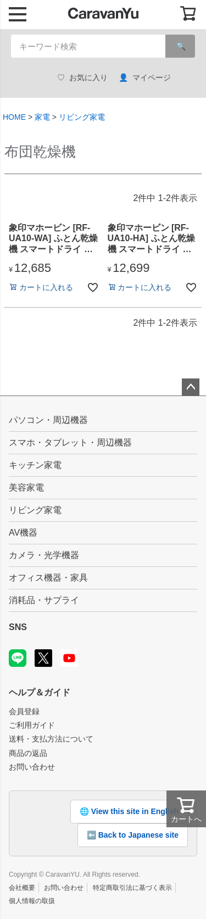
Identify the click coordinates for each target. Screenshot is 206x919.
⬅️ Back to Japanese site (133, 835)
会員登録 (24, 711)
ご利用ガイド (32, 725)
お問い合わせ (32, 766)
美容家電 (26, 487)
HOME (14, 117)
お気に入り (82, 77)
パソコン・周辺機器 (48, 420)
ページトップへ (190, 387)
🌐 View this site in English (129, 811)
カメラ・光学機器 (44, 555)
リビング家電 (82, 117)
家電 (42, 117)
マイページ (145, 77)
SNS (18, 627)
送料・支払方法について (51, 738)
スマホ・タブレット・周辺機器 (70, 442)
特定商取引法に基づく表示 (132, 888)
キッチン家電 (35, 465)
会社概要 (22, 888)
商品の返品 (28, 753)
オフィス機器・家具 (48, 577)
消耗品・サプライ (44, 600)
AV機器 (23, 532)
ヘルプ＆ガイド (39, 692)
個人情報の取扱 (32, 901)
